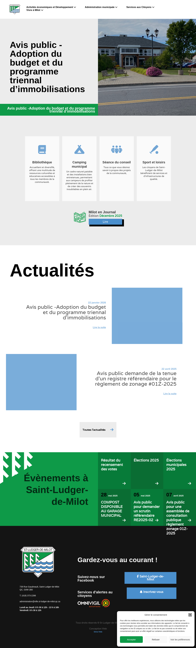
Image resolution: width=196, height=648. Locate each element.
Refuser (156, 639)
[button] (190, 614)
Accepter (131, 639)
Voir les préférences (180, 639)
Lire (105, 222)
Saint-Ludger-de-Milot (150, 577)
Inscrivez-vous (151, 592)
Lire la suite (90, 327)
